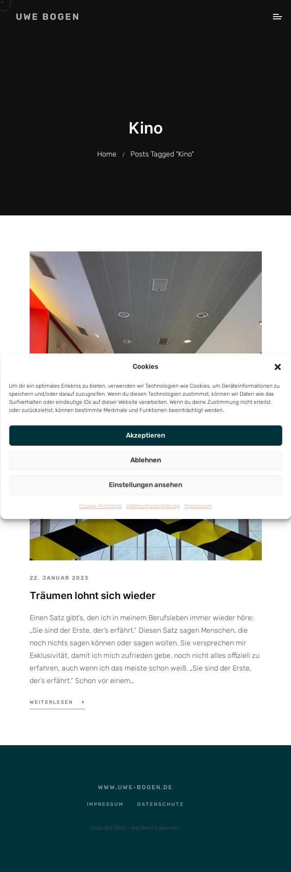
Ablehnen (145, 460)
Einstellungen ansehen (145, 485)
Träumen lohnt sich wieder (93, 595)
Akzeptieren (145, 435)
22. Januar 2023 (59, 578)
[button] (277, 366)
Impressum (198, 506)
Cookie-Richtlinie (100, 506)
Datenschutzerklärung (153, 506)
